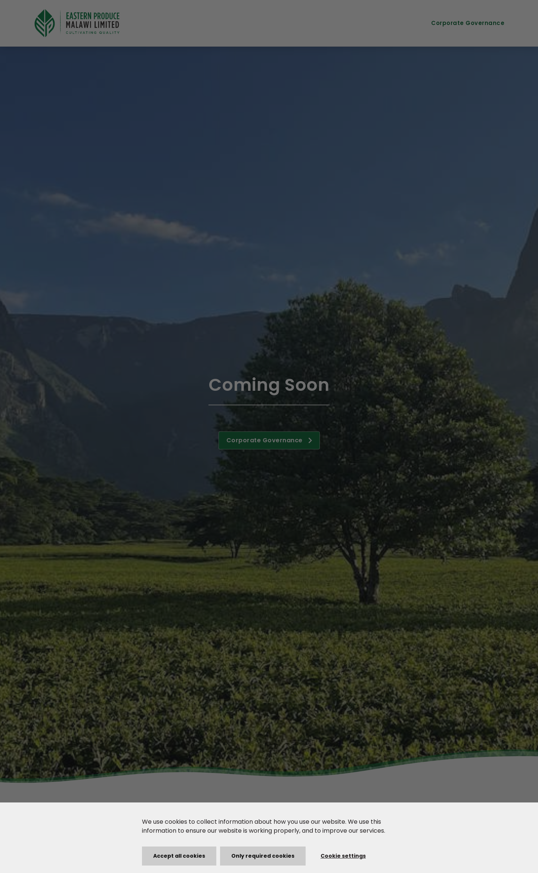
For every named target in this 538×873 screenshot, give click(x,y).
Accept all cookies (179, 856)
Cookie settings (343, 856)
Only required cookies (262, 856)
